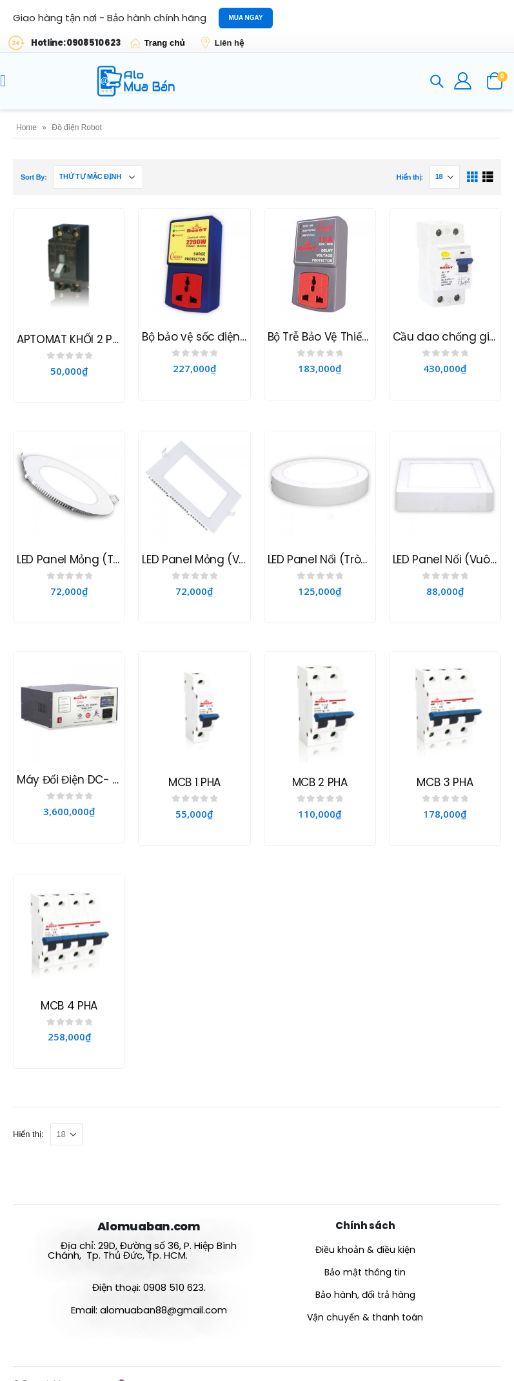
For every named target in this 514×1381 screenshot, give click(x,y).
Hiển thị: (409, 177)
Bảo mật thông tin (365, 1272)
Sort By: (34, 177)
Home (26, 127)
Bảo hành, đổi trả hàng (365, 1294)
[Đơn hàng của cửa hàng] (98, 177)
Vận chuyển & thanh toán (365, 1317)
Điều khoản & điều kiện (365, 1249)
